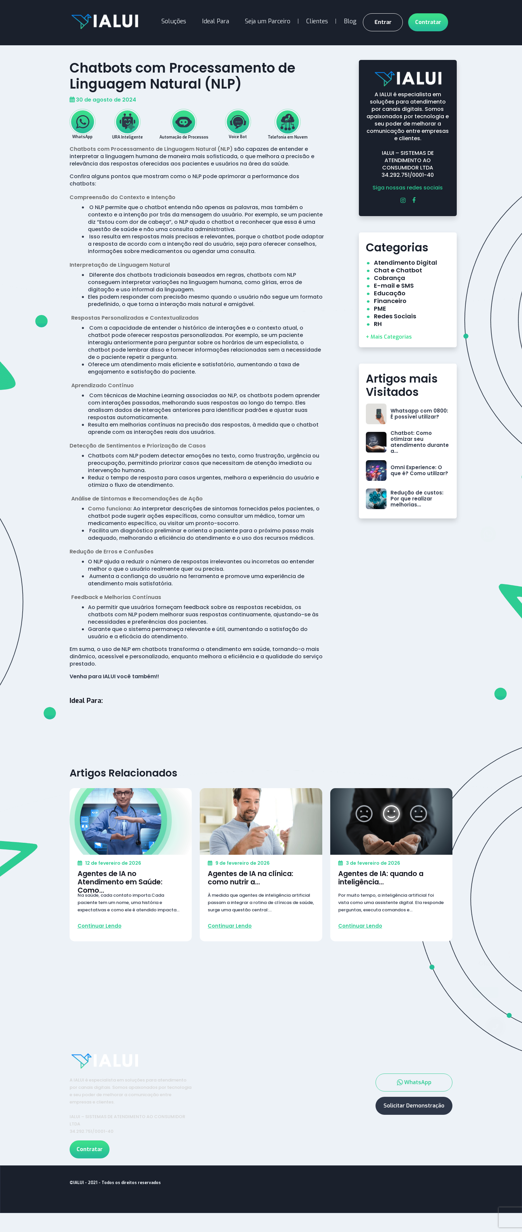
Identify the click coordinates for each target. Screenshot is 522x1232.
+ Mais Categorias (389, 336)
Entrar (383, 22)
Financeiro (390, 301)
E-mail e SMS (394, 285)
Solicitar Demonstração (414, 1115)
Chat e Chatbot (398, 270)
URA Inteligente (314, 1103)
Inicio (223, 1085)
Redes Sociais (395, 316)
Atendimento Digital (405, 262)
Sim (485, 982)
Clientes (317, 21)
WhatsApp (414, 1092)
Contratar (428, 22)
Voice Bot (307, 1111)
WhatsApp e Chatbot (322, 1095)
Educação (389, 293)
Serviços (305, 1085)
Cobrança (389, 278)
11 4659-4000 (431, 1135)
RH (378, 324)
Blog (350, 21)
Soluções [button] (173, 21)
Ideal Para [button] (215, 21)
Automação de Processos (313, 1130)
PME (380, 308)
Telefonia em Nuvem (321, 1118)
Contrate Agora (240, 1109)
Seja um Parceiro (267, 21)
